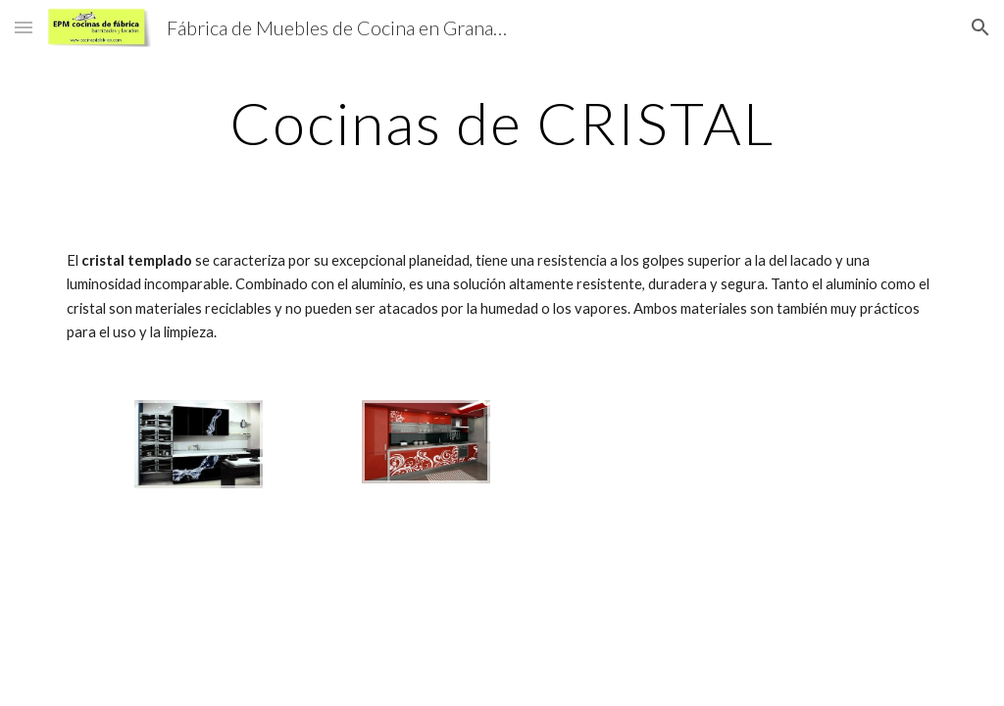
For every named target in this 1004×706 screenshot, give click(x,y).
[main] (502, 122)
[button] (23, 27)
